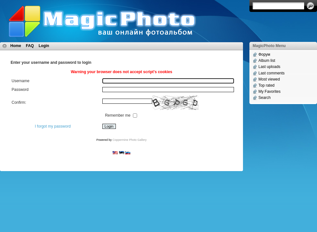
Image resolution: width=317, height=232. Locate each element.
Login (44, 46)
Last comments (271, 73)
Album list (266, 60)
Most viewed (269, 79)
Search (264, 97)
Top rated (266, 85)
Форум (264, 54)
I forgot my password (52, 126)
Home (15, 46)
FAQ (30, 46)
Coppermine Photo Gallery (129, 139)
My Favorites (269, 91)
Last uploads (269, 66)
